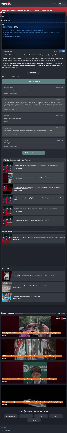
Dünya (27, 396)
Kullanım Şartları (5, 411)
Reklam (3, 414)
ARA (54, 4)
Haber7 (42, 429)
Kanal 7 (13, 429)
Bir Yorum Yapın (33, 81)
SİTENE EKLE (51, 227)
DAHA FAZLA (61, 313)
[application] (33, 31)
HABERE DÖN (60, 227)
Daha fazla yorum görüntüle (33, 152)
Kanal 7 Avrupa (26, 429)
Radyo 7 (20, 429)
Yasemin (51, 429)
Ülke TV (32, 429)
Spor (54, 396)
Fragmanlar (13, 396)
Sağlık (40, 396)
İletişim (3, 418)
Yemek (34, 401)
